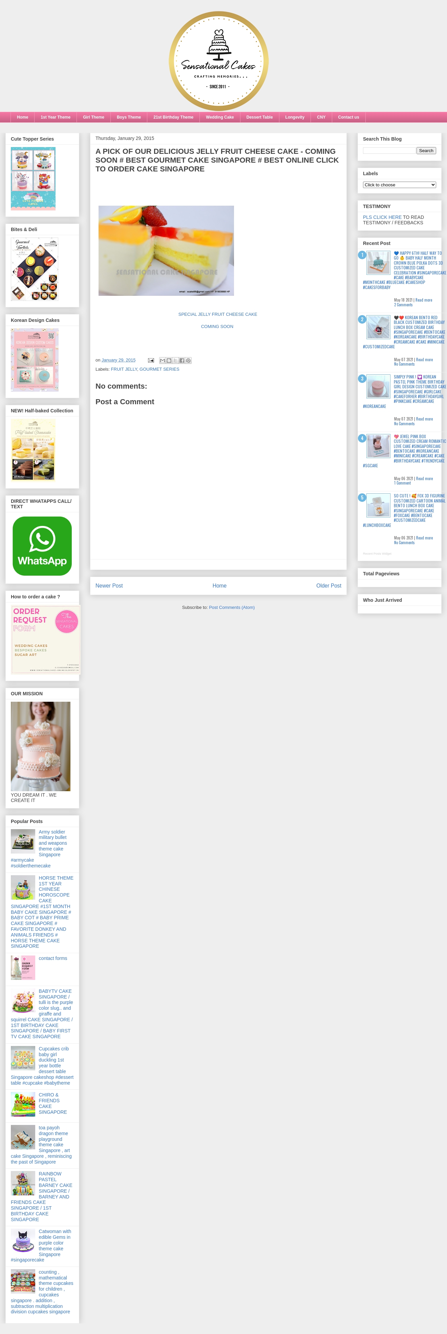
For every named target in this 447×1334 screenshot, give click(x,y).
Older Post (328, 586)
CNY (321, 117)
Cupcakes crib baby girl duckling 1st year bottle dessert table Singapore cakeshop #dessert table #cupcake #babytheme (42, 1066)
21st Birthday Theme (173, 117)
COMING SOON (218, 326)
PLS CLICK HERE (382, 217)
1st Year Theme (55, 117)
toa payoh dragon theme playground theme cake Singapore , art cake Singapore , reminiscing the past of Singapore (41, 1145)
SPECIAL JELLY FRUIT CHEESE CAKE (218, 314)
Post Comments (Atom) (232, 607)
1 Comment (402, 483)
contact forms (53, 958)
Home (22, 117)
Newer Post (109, 586)
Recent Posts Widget (377, 553)
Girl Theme (93, 117)
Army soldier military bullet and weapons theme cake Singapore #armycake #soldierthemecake (39, 849)
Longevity (295, 117)
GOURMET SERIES (159, 369)
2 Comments (403, 304)
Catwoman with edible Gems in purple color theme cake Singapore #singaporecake (41, 1246)
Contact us (348, 117)
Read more (424, 300)
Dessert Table (260, 117)
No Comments (404, 364)
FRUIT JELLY (124, 369)
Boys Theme (129, 117)
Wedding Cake (220, 117)
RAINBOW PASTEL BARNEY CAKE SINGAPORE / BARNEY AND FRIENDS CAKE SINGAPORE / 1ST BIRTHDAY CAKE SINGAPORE (41, 1196)
